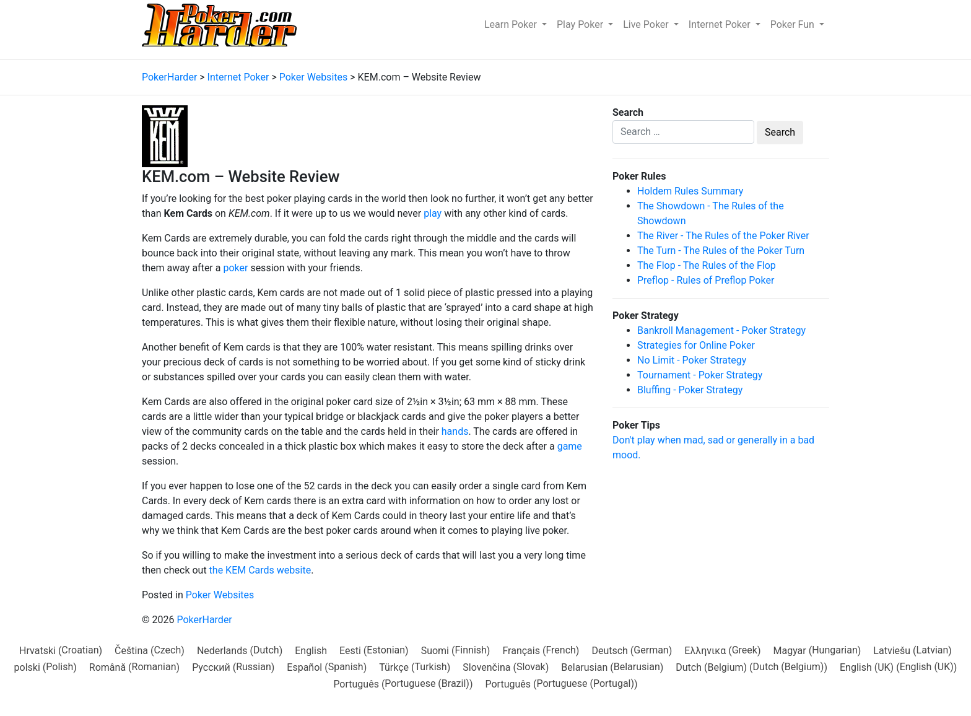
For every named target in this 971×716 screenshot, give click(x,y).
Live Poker (647, 24)
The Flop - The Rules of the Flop (706, 265)
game (569, 446)
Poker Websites (220, 595)
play (433, 213)
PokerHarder (204, 620)
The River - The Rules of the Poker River (723, 236)
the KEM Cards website (260, 570)
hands (455, 431)
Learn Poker (511, 24)
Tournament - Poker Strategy (699, 375)
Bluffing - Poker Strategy (689, 390)
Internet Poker (721, 24)
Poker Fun (793, 24)
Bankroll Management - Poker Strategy (721, 330)
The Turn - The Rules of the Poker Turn (720, 250)
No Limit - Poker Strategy (691, 360)
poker (235, 268)
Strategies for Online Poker (696, 345)
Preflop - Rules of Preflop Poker (705, 280)
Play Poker (581, 24)
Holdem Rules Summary (690, 191)
